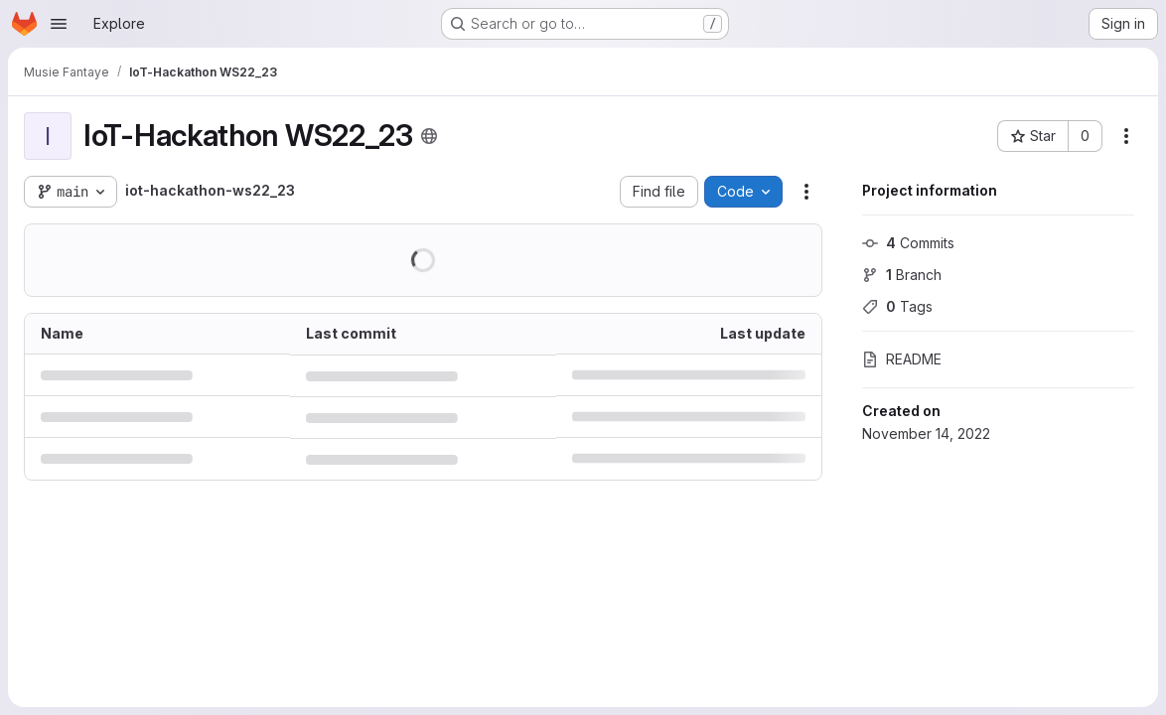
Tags (897, 306)
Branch (902, 274)
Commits (908, 242)
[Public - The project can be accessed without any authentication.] (429, 136)
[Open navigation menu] (58, 24)
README (902, 359)
